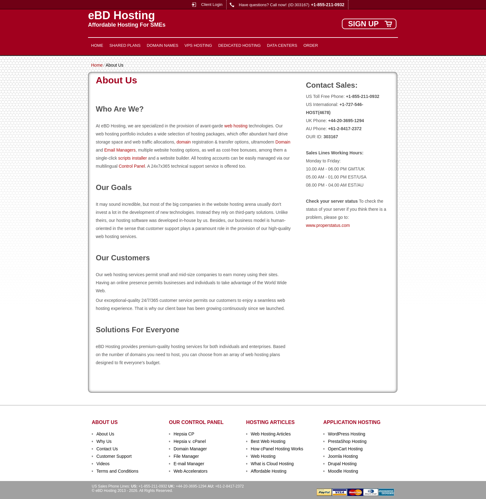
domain (183, 141)
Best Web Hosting (268, 441)
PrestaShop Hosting (347, 441)
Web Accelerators (190, 471)
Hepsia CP (184, 433)
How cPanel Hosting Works (277, 448)
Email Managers (119, 150)
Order (310, 45)
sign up (363, 24)
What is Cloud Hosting (272, 463)
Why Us (104, 441)
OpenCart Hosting (345, 448)
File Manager (186, 456)
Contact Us (107, 448)
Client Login (212, 4)
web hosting (236, 125)
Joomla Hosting (343, 456)
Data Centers (282, 45)
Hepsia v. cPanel (190, 441)
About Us (105, 433)
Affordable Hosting (268, 471)
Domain (283, 141)
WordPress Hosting (346, 433)
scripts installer (132, 158)
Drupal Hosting (342, 463)
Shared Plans (124, 45)
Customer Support (114, 456)
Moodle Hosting (343, 471)
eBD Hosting (121, 15)
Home (97, 45)
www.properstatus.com (328, 225)
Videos (103, 463)
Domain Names (162, 45)
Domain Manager (190, 448)
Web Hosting (263, 456)
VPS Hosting (198, 45)
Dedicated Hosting (239, 45)
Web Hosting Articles (271, 433)
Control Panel (132, 166)
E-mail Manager (189, 463)
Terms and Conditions (117, 471)
